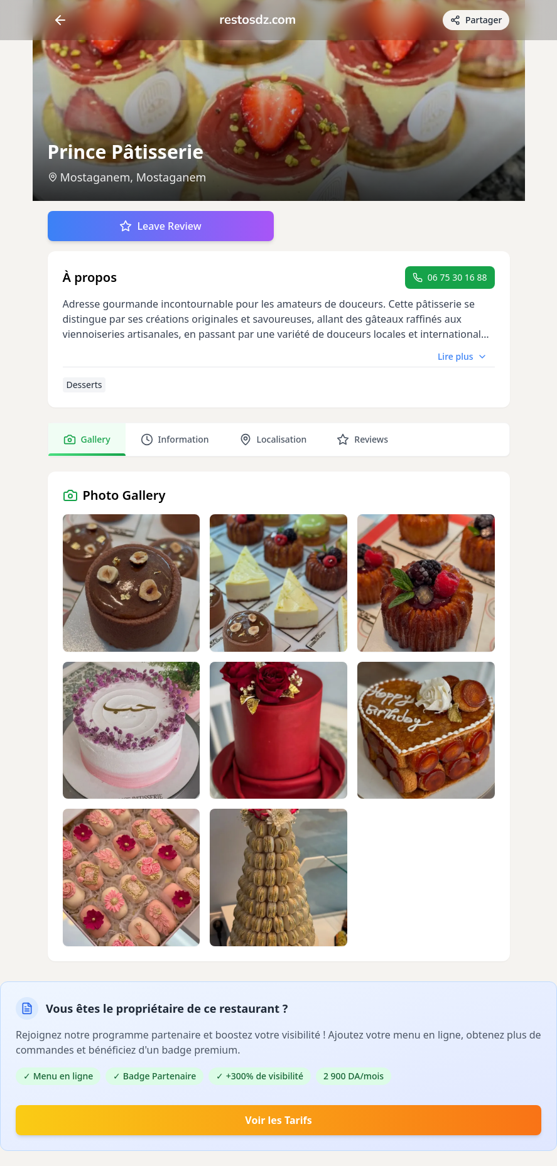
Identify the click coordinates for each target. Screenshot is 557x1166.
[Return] (60, 20)
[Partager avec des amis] (476, 20)
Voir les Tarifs (278, 1120)
